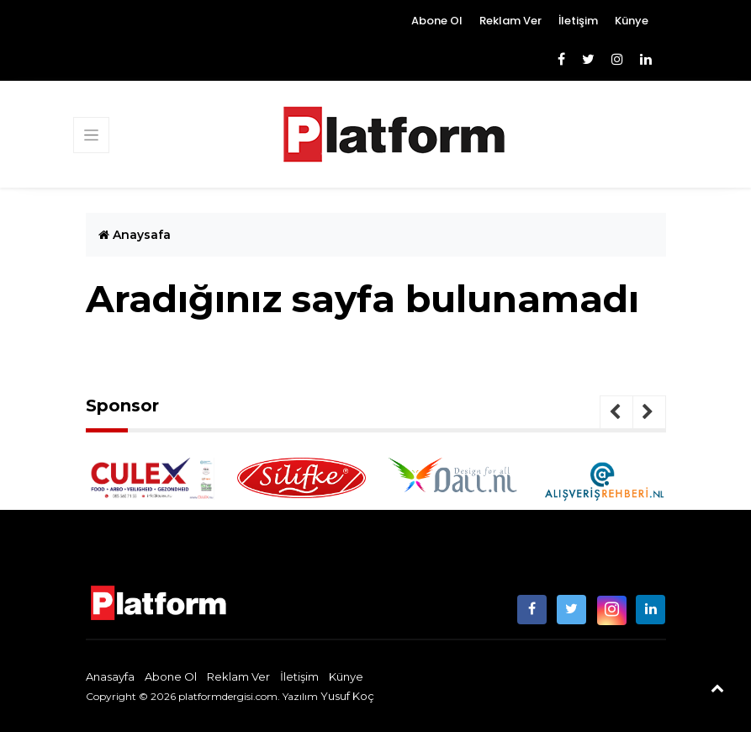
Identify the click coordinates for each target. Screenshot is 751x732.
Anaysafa (134, 234)
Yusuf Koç (347, 696)
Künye (631, 21)
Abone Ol (437, 21)
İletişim (578, 21)
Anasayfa (110, 676)
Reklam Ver (510, 21)
